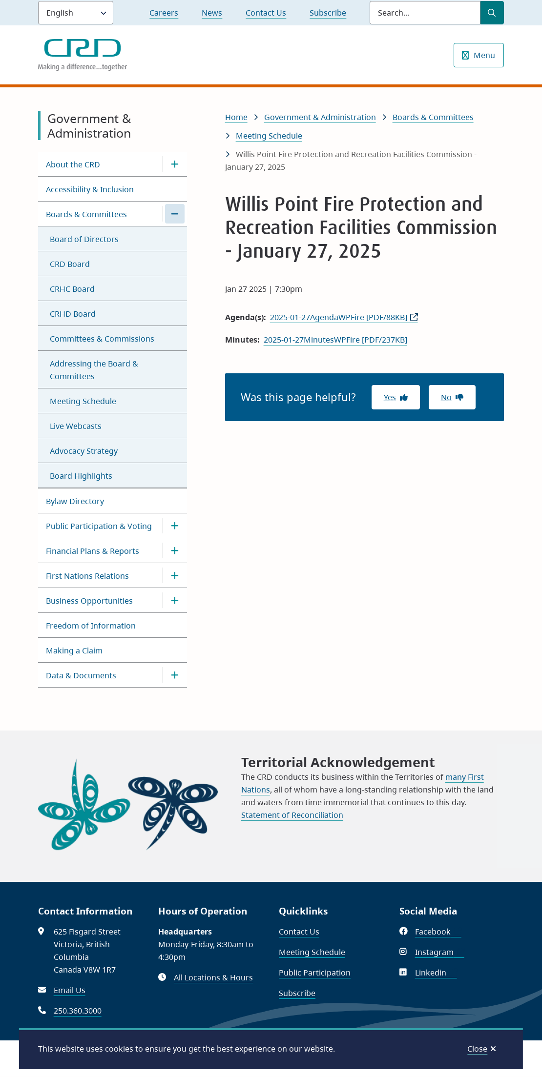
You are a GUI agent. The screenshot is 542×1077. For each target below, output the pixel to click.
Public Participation (315, 972)
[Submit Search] (492, 12)
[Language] (75, 12)
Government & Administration (320, 117)
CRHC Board (72, 289)
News (212, 12)
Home (236, 117)
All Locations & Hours (213, 977)
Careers (163, 12)
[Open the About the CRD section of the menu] (175, 164)
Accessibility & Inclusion (90, 189)
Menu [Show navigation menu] (484, 55)
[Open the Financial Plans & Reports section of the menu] (175, 550)
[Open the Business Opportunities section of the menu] (175, 600)
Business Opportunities (89, 600)
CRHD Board (73, 313)
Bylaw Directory (75, 501)
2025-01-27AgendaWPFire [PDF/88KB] (338, 317)
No (446, 397)
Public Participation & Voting (99, 526)
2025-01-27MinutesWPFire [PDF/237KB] (335, 339)
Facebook (438, 931)
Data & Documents (81, 675)
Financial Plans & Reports (92, 551)
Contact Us (266, 12)
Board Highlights (81, 475)
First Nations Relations (87, 575)
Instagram (439, 952)
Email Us (69, 990)
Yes (390, 397)
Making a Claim (74, 650)
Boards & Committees (86, 214)
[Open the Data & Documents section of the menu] (175, 675)
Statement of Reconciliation (292, 815)
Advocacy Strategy (84, 451)
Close (477, 1048)
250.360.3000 (78, 1010)
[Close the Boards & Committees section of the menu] (175, 214)
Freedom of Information (91, 625)
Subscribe (328, 12)
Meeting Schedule (83, 401)
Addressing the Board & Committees (94, 370)
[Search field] (425, 12)
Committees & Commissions (102, 338)
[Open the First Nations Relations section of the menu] (175, 575)
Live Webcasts (76, 426)
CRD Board (70, 264)
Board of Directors (84, 239)
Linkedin (436, 972)
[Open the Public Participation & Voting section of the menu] (175, 525)
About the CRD (73, 164)
